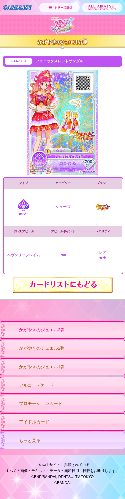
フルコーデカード (30, 386)
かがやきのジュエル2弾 (35, 349)
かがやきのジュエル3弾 (35, 330)
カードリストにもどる (63, 285)
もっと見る (23, 441)
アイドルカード (27, 422)
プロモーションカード (34, 404)
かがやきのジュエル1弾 (35, 367)
